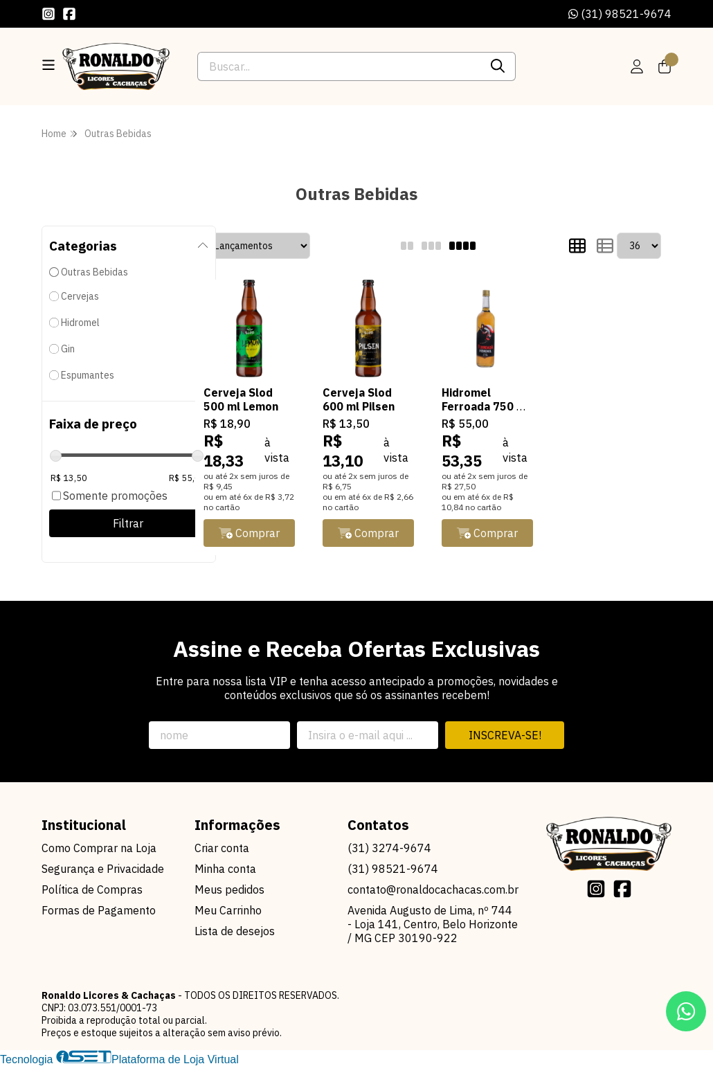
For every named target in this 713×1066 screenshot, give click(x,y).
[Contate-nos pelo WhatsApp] (686, 1011)
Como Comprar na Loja (99, 848)
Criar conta (222, 848)
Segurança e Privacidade (103, 869)
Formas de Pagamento (99, 910)
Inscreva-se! (505, 735)
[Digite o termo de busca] (339, 66)
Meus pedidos (229, 889)
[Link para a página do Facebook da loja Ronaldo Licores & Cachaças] (69, 14)
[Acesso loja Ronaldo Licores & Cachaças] (637, 66)
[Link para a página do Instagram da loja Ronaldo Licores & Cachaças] (48, 14)
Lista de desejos (235, 931)
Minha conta (225, 869)
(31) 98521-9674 (619, 14)
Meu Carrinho (228, 910)
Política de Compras (92, 889)
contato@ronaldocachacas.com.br (433, 889)
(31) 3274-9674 (389, 848)
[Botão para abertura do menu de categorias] (48, 65)
